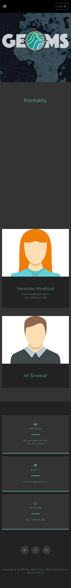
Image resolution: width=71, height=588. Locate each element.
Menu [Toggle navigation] (62, 6)
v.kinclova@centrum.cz (35, 294)
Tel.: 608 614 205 (35, 297)
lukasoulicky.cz (35, 572)
